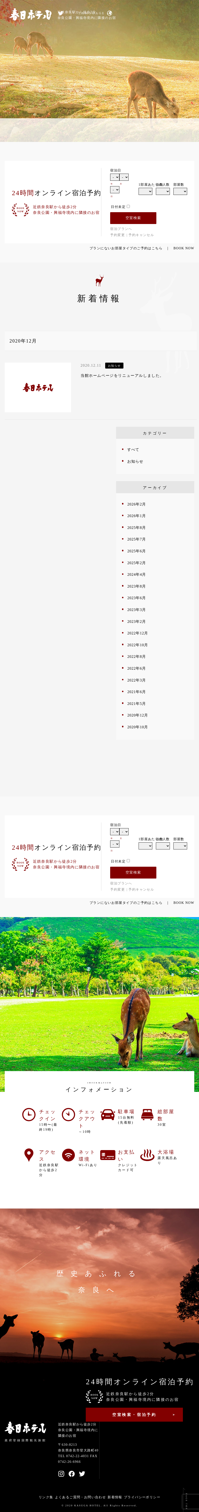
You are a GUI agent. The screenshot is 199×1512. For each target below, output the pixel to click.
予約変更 (117, 235)
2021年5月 (136, 704)
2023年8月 (136, 586)
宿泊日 (115, 170)
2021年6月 (136, 692)
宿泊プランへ (121, 229)
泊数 (159, 184)
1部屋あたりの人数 (145, 184)
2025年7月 (136, 539)
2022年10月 (137, 645)
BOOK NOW (183, 248)
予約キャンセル (141, 235)
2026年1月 (136, 516)
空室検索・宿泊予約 (134, 1415)
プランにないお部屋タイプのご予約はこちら (126, 248)
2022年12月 (137, 633)
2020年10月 (137, 727)
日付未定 (118, 207)
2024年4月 (136, 574)
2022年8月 (136, 657)
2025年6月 (136, 551)
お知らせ (135, 461)
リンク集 (46, 1497)
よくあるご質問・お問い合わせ (80, 1497)
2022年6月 (136, 668)
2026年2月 (136, 504)
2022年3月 (136, 680)
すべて (133, 450)
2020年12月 (137, 715)
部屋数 (178, 184)
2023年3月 (136, 610)
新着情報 (115, 1497)
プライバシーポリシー (142, 1497)
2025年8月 (136, 528)
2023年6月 (136, 598)
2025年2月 (136, 563)
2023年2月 (136, 622)
